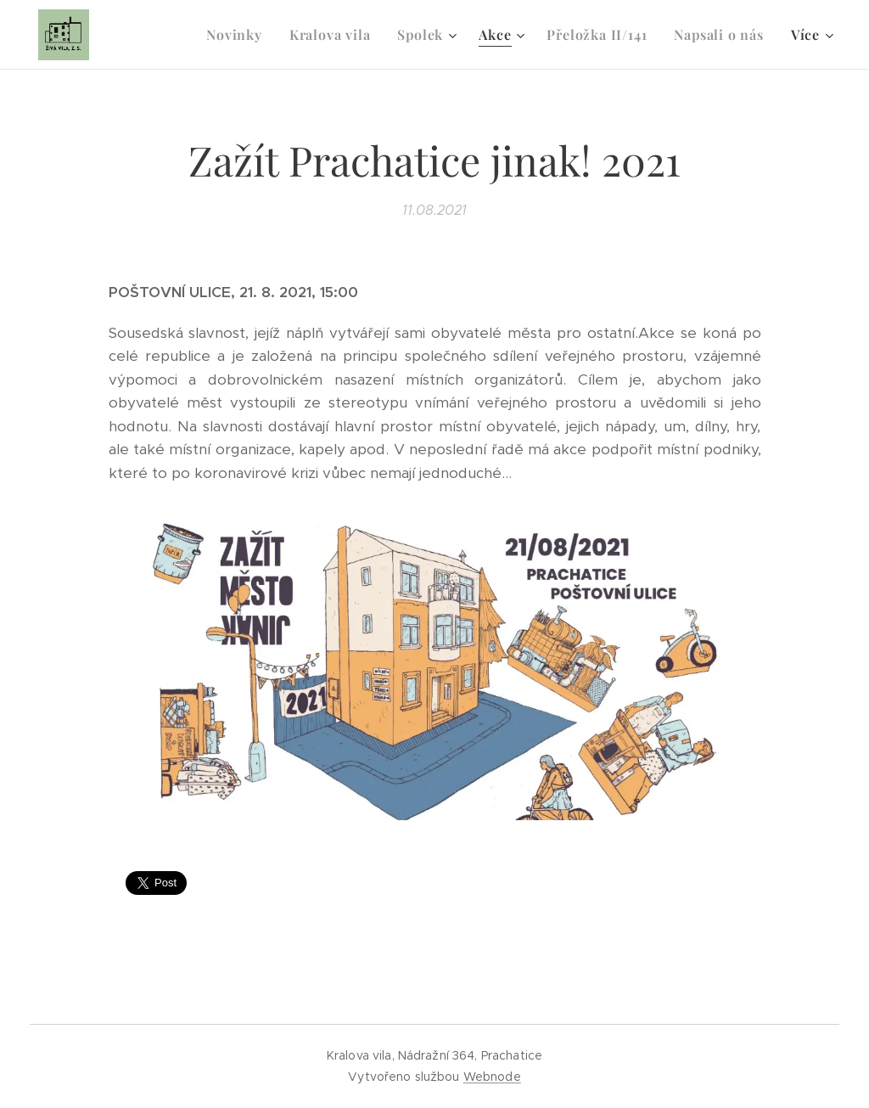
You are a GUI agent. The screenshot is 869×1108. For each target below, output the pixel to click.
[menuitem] (239, 35)
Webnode (492, 1076)
